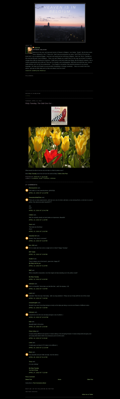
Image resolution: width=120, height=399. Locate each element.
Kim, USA (31, 245)
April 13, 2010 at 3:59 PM (38, 254)
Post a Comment (30, 376)
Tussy (30, 361)
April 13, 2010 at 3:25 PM (38, 241)
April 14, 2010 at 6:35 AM (38, 338)
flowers (34, 178)
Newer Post (28, 379)
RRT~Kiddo (32, 252)
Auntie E (31, 258)
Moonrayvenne (33, 188)
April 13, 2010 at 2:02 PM (38, 231)
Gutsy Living (32, 331)
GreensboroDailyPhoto (35, 197)
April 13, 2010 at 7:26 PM (38, 298)
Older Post (90, 379)
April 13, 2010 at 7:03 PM (38, 288)
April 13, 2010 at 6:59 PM (38, 279)
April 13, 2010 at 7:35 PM (38, 307)
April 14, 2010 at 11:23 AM (38, 347)
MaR (30, 270)
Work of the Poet (63, 173)
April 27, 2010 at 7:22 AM (38, 372)
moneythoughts (33, 302)
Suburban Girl (33, 235)
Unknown (31, 283)
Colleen (31, 215)
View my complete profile (35, 70)
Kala (30, 321)
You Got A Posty (33, 370)
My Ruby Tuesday (34, 277)
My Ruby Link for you (35, 263)
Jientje (37, 47)
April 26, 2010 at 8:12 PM (38, 357)
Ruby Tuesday (33, 173)
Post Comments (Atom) (39, 383)
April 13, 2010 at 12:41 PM (38, 210)
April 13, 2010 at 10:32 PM (38, 317)
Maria (30, 352)
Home (59, 379)
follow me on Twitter (87, 394)
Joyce (30, 224)
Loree (30, 342)
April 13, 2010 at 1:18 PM (38, 220)
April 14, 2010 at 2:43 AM (38, 326)
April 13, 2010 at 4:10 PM (38, 265)
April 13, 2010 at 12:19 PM (38, 193)
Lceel (30, 293)
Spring (53, 178)
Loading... (28, 95)
